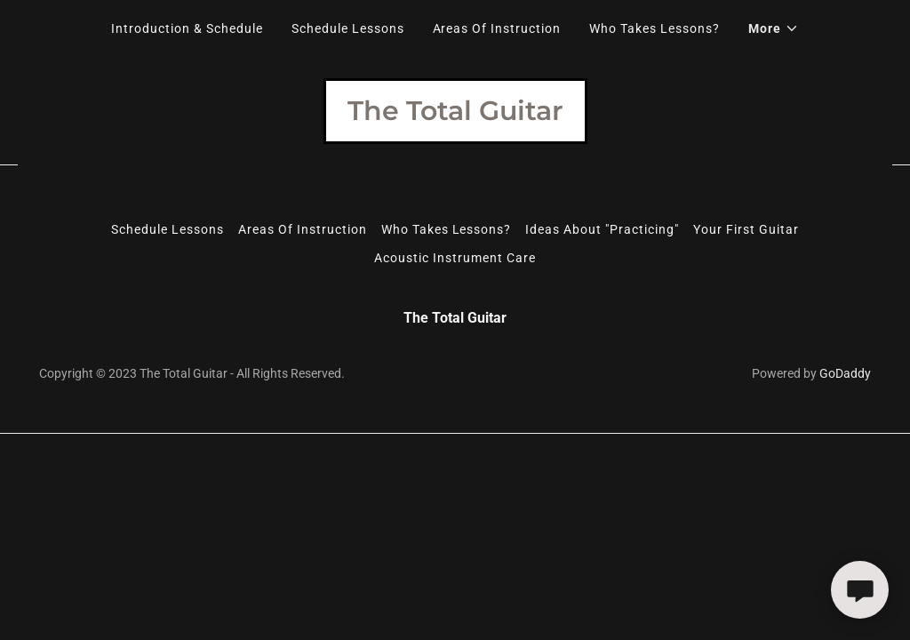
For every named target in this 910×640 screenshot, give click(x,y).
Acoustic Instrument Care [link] (455, 258)
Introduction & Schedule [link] (187, 28)
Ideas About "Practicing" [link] (602, 229)
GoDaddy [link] (845, 373)
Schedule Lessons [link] (347, 28)
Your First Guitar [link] (746, 229)
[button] (773, 28)
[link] (455, 115)
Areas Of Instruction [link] (497, 28)
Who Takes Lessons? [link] (654, 28)
